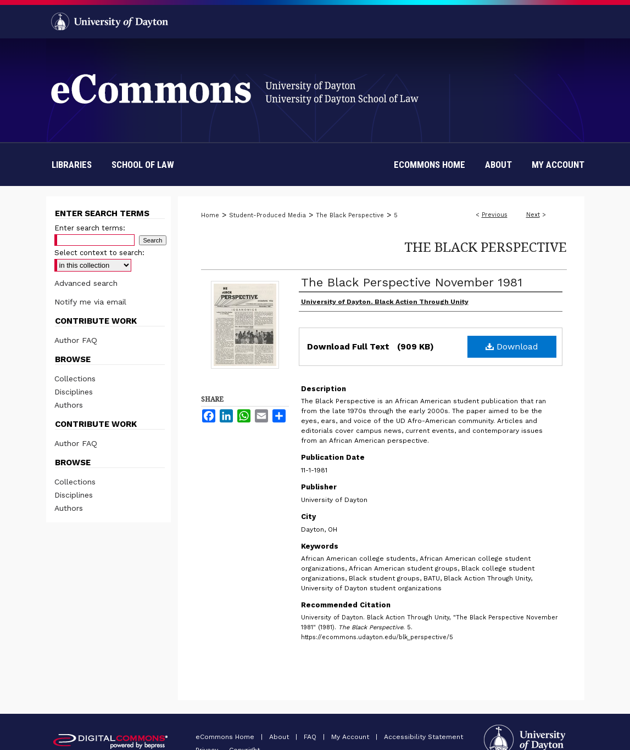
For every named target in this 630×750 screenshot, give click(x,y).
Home (210, 215)
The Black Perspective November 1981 (411, 282)
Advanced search (86, 283)
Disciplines (73, 391)
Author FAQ (75, 340)
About (280, 737)
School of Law (142, 164)
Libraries (72, 164)
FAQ (311, 737)
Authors (68, 405)
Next (533, 214)
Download (512, 346)
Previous (495, 214)
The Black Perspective (350, 215)
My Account (351, 737)
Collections (75, 378)
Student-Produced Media (267, 215)
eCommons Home (226, 737)
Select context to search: (99, 253)
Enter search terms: (89, 228)
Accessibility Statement (423, 737)
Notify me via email (90, 301)
